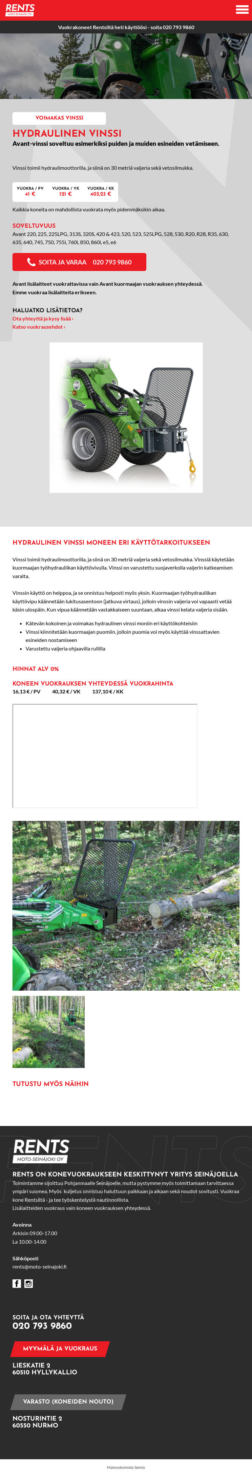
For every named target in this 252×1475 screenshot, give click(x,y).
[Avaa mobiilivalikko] (242, 10)
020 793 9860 (178, 27)
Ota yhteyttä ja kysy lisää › (43, 318)
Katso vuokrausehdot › (38, 326)
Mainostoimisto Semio (126, 1467)
